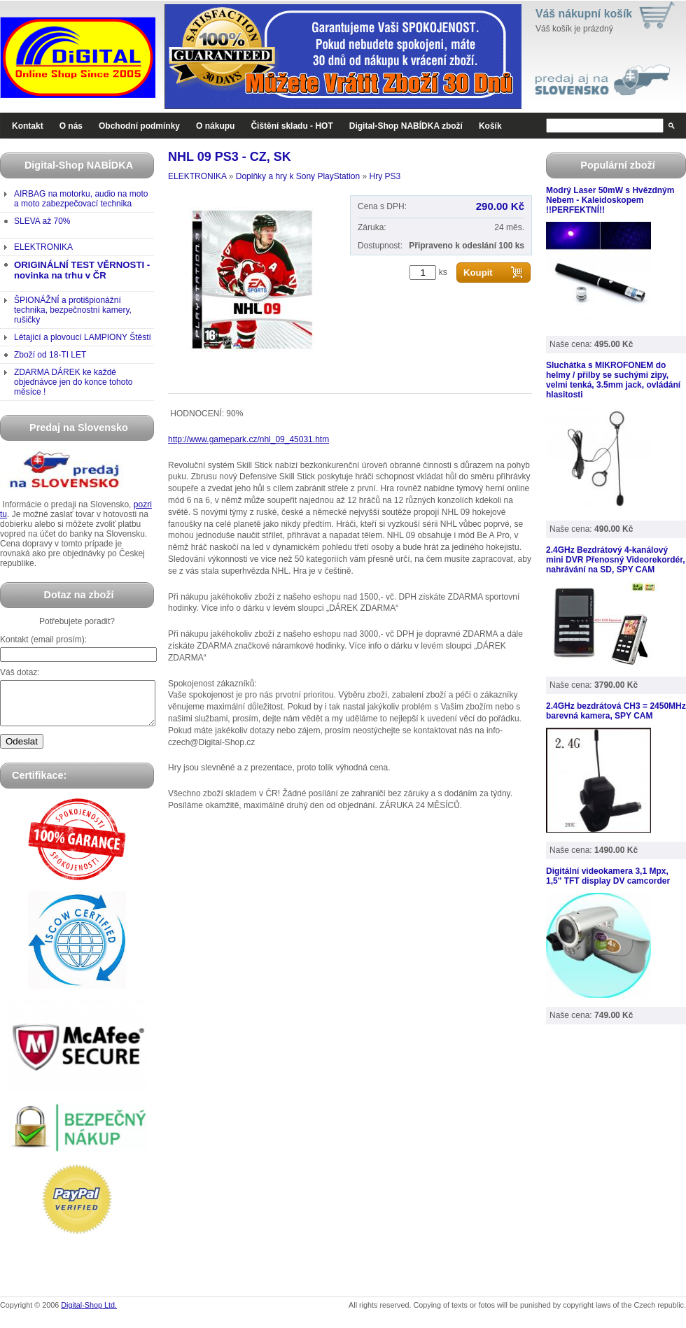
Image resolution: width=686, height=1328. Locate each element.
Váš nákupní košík (584, 14)
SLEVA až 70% (42, 221)
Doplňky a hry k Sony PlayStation (298, 176)
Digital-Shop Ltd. (89, 1313)
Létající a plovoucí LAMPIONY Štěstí (82, 337)
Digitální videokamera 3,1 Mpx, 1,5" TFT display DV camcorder (608, 876)
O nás (71, 126)
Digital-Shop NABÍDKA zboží (406, 126)
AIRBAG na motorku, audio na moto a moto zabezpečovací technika (81, 199)
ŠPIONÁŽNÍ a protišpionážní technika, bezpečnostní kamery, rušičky (73, 310)
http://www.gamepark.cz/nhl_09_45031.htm (248, 439)
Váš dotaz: (20, 672)
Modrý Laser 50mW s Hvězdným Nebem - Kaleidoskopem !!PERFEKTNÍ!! (610, 200)
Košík (490, 126)
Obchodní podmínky (139, 126)
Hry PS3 (384, 176)
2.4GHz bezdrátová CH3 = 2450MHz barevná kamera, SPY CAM (616, 711)
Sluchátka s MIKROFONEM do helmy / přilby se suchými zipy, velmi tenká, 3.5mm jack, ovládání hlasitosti (613, 380)
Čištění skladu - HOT (291, 126)
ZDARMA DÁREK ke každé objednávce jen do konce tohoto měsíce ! (73, 382)
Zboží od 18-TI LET (50, 355)
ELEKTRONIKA (43, 247)
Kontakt (27, 126)
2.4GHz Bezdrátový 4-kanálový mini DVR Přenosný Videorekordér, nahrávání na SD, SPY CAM (615, 559)
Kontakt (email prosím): (43, 639)
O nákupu (215, 126)
